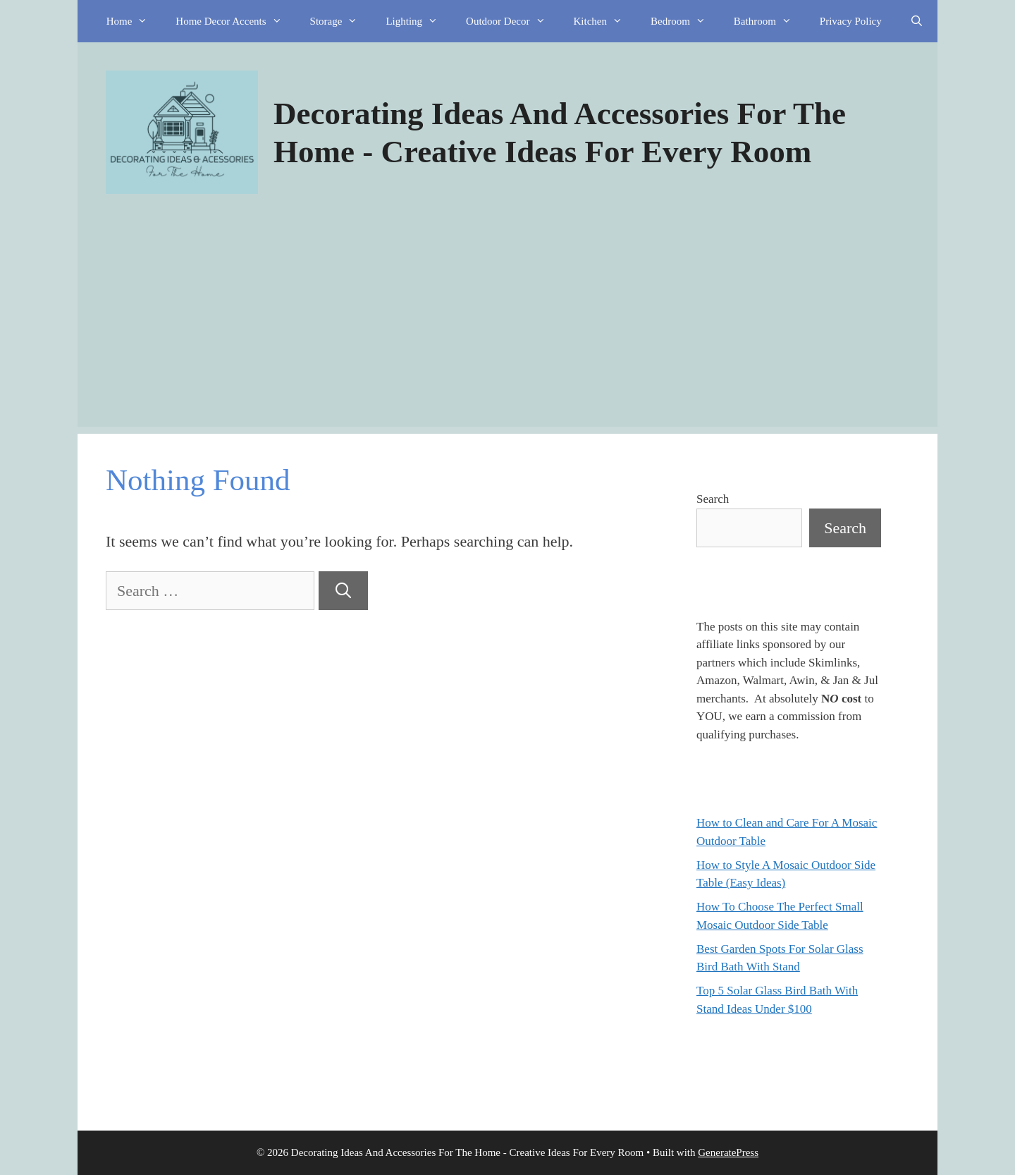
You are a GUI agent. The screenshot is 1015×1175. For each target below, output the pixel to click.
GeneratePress (728, 1152)
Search (712, 499)
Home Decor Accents (235, 21)
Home (134, 21)
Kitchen (605, 21)
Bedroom (685, 21)
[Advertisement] (507, 328)
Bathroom (770, 21)
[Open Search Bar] (916, 21)
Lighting (419, 21)
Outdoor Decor (512, 21)
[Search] (343, 590)
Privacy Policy (851, 21)
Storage (341, 21)
